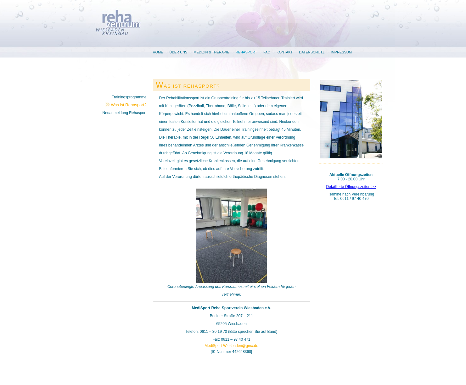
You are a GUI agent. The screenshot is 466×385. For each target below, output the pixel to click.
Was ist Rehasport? (129, 104)
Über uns (179, 52)
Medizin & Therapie (211, 52)
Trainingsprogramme (129, 97)
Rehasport (246, 52)
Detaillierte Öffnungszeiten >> (351, 186)
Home (158, 52)
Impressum (341, 52)
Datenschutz (311, 52)
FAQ (266, 52)
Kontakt (285, 52)
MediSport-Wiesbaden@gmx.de (231, 346)
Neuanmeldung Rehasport (124, 113)
